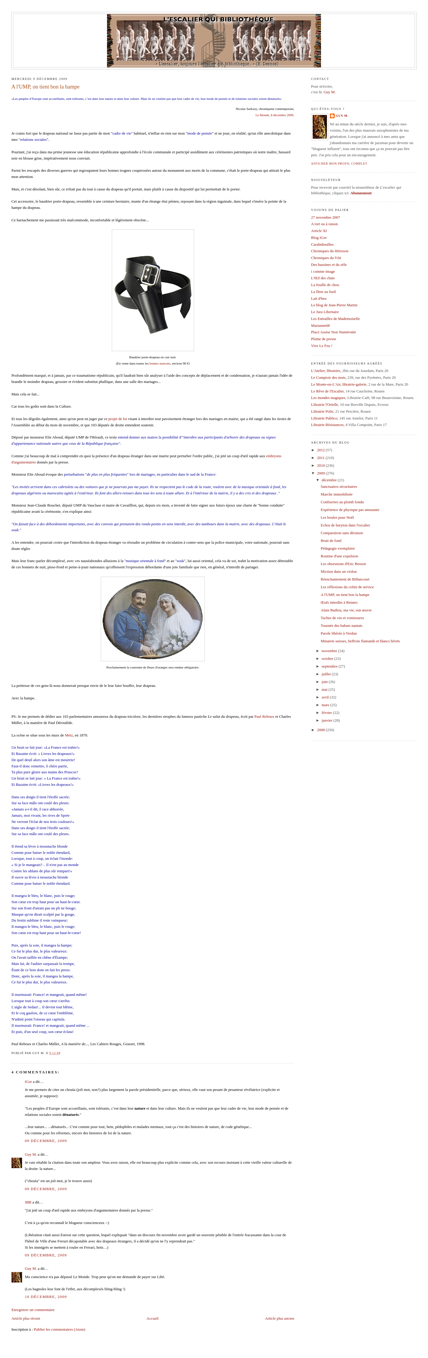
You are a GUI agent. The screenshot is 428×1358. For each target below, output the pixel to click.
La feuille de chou (325, 285)
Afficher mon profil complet (339, 163)
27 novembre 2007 (325, 217)
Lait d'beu (319, 298)
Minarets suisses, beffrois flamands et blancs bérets (360, 641)
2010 (321, 465)
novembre (330, 651)
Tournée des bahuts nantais (341, 625)
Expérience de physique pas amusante (350, 509)
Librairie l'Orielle (324, 404)
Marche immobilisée (337, 494)
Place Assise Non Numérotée (333, 332)
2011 (321, 457)
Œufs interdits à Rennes (339, 602)
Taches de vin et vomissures (342, 618)
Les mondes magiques (328, 397)
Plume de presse (323, 339)
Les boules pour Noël (337, 517)
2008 (321, 730)
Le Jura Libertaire (325, 312)
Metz (69, 735)
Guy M (329, 92)
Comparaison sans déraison (342, 533)
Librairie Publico (324, 418)
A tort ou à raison (324, 224)
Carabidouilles (322, 244)
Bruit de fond (331, 540)
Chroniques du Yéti (326, 257)
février (327, 712)
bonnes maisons (160, 363)
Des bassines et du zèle (329, 264)
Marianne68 (320, 325)
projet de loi (117, 419)
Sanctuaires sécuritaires (339, 486)
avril (326, 697)
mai (325, 689)
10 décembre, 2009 (46, 1296)
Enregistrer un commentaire (32, 1309)
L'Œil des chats (323, 278)
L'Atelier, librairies (326, 370)
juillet (327, 674)
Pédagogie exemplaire (338, 548)
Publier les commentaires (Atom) (59, 1329)
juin (325, 681)
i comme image (323, 271)
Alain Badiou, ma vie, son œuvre (346, 610)
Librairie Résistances (327, 424)
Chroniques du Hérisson (330, 251)
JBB (28, 1202)
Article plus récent (25, 1318)
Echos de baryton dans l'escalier (345, 525)
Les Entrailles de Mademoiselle (335, 318)
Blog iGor (319, 237)
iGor (28, 1081)
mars (326, 705)
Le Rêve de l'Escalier (327, 391)
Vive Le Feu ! (322, 345)
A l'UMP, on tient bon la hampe (45, 87)
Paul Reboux (264, 716)
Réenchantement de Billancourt (345, 579)
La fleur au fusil (323, 291)
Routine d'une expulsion (339, 556)
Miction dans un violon (339, 571)
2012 (321, 450)
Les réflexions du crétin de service (347, 587)
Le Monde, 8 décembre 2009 (274, 115)
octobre (328, 658)
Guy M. (31, 1154)
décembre (330, 480)
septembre (330, 666)
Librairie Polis (322, 411)
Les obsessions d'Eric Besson (343, 564)
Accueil (152, 1318)
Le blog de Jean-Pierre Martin (334, 305)
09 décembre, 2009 (46, 1140)
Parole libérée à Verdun (339, 633)
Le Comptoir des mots (328, 377)
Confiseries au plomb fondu (342, 502)
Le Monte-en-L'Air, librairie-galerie (338, 384)
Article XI (319, 230)
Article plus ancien (279, 1318)
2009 (321, 473)
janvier (327, 720)
